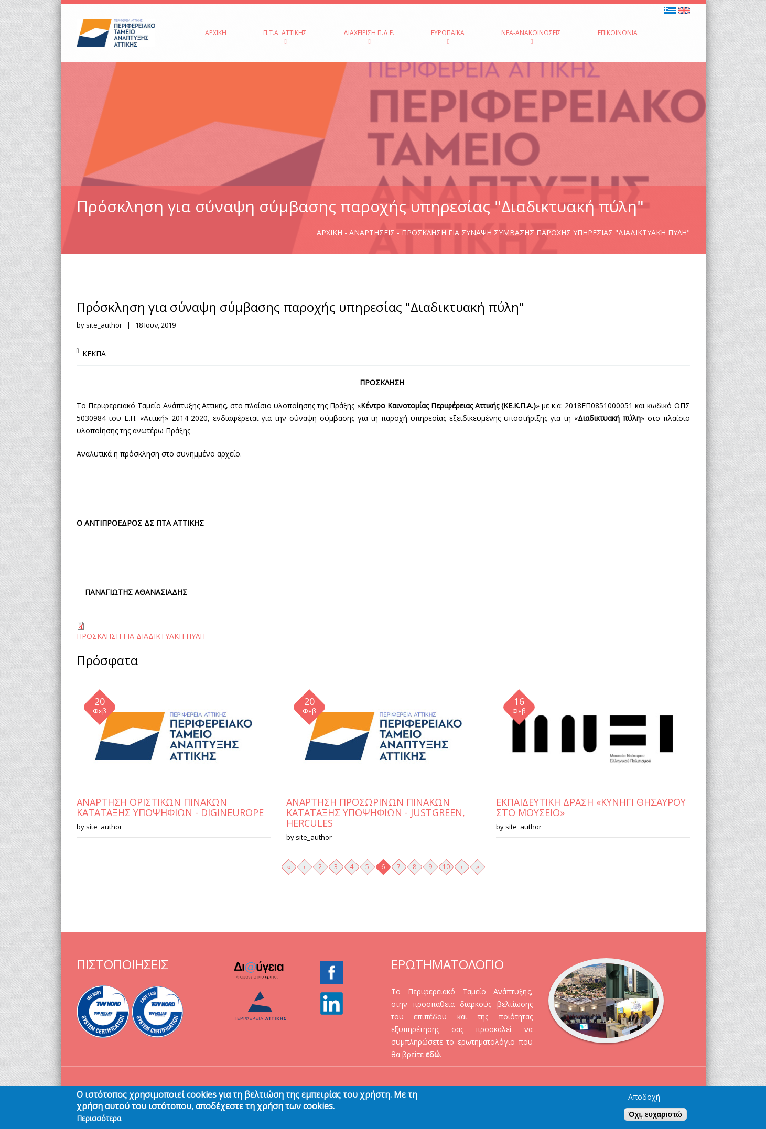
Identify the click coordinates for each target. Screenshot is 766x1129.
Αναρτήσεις (372, 232)
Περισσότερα (99, 1118)
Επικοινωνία (618, 32)
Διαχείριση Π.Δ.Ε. (368, 36)
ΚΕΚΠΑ (94, 354)
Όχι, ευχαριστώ (655, 1114)
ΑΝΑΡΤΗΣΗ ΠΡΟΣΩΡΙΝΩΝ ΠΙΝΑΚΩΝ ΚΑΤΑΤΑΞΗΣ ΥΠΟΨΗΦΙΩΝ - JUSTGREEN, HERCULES (375, 812)
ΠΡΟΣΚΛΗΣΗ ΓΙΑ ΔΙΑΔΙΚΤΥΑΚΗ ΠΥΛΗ (141, 636)
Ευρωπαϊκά (448, 36)
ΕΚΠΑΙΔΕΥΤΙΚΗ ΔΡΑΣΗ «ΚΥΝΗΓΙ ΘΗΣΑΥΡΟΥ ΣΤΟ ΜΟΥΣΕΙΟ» (591, 807)
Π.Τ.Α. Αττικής (285, 36)
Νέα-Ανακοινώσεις (531, 36)
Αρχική (215, 32)
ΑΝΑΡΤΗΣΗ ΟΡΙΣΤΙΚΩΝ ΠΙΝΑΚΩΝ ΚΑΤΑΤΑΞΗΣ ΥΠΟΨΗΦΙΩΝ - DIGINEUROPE (170, 807)
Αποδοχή (644, 1097)
